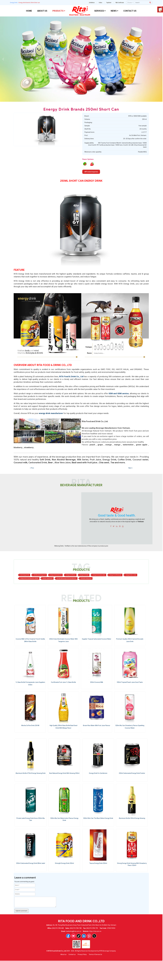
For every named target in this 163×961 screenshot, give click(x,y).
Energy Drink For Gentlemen (98, 773)
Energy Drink (13, 2)
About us (63, 954)
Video (100, 2)
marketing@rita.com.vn (73, 931)
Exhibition (92, 2)
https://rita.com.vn (95, 931)
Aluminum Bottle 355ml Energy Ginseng (132, 818)
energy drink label (84, 574)
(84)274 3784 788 (76, 928)
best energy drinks (24, 574)
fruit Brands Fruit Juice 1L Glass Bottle (63, 682)
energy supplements (48, 578)
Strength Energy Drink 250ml (64, 863)
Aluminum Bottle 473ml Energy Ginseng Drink (30, 773)
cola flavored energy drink (40, 574)
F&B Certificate (119, 2)
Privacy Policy (82, 954)
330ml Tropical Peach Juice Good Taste (130, 682)
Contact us (72, 954)
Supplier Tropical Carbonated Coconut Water (96, 639)
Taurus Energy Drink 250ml (98, 863)
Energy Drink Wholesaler (115, 574)
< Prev (32, 468)
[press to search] (150, 2)
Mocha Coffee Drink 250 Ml (30, 725)
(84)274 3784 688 (58, 928)
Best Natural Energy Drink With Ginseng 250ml (64, 773)
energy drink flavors (71, 574)
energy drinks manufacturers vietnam (29, 578)
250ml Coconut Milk (96, 682)
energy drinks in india (131, 574)
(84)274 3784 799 (92, 928)
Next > (130, 468)
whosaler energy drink (86, 578)
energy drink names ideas (99, 574)
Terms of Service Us (95, 954)
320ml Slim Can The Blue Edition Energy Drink (98, 818)
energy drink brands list (56, 574)
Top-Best (108, 2)
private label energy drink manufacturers (66, 578)
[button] (3, 59)
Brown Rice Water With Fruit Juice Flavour (96, 725)
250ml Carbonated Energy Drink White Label (30, 863)
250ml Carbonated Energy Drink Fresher (132, 773)
